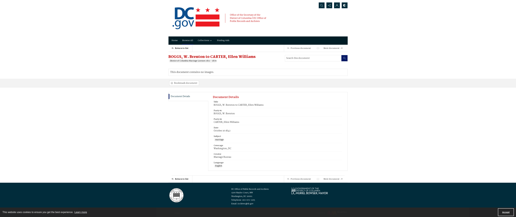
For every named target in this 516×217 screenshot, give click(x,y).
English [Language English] (218, 166)
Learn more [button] (80, 212)
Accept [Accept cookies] (506, 212)
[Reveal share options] (329, 5)
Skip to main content (24, 2)
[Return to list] (182, 48)
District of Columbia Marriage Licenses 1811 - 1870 (193, 60)
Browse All (187, 40)
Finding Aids (223, 40)
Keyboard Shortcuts (25, 2)
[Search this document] (313, 58)
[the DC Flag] (196, 18)
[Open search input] (322, 5)
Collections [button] (205, 40)
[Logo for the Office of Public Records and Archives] (176, 195)
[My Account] (337, 5)
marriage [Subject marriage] (219, 139)
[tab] (188, 96)
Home (175, 40)
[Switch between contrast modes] (345, 5)
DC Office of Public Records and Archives (250, 189)
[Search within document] (344, 58)
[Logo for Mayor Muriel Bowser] (309, 190)
